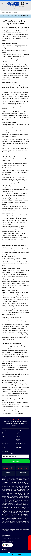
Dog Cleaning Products (10, 43)
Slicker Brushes (7, 170)
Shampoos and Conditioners (11, 54)
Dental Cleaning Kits (8, 233)
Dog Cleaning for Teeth (10, 245)
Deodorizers (6, 73)
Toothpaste (18, 258)
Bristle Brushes (7, 163)
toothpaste (5, 309)
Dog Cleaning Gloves (9, 122)
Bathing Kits (6, 226)
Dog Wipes (6, 65)
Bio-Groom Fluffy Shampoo (10, 292)
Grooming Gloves (10, 311)
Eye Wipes (6, 206)
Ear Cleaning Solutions (9, 199)
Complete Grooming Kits (10, 219)
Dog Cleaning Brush (9, 157)
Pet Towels (6, 193)
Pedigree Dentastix (7, 264)
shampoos (18, 56)
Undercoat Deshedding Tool (11, 298)
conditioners (5, 58)
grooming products (7, 285)
